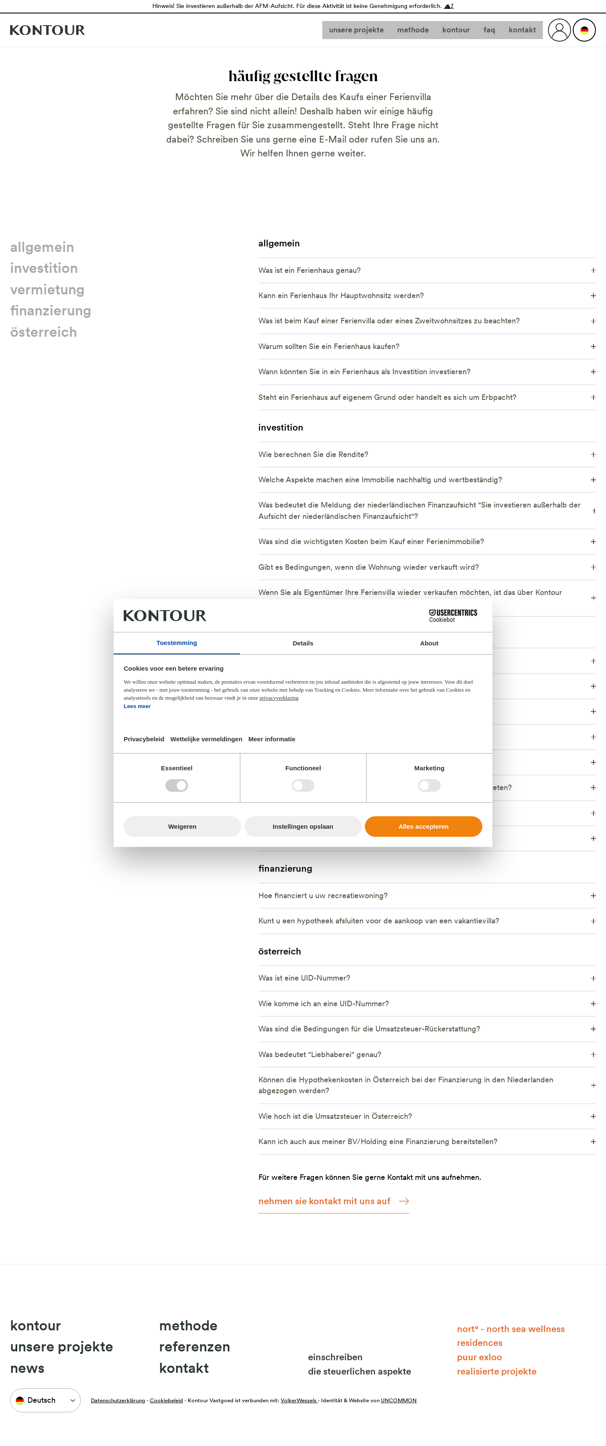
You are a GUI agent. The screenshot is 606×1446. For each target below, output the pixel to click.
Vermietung (47, 289)
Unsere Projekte (356, 29)
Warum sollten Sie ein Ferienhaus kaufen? (427, 346)
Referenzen (194, 1346)
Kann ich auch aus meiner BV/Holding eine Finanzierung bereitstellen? (427, 1141)
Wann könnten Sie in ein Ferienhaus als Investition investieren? (427, 371)
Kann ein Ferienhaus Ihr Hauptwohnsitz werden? (427, 295)
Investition (44, 267)
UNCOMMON (399, 1400)
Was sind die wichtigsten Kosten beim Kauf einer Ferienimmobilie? (427, 541)
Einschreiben (335, 1356)
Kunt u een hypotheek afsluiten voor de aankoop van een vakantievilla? (427, 920)
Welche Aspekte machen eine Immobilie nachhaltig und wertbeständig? (427, 479)
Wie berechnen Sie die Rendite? (427, 454)
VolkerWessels (299, 1400)
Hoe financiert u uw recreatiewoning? (427, 895)
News (27, 1367)
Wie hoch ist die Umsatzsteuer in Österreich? (427, 1116)
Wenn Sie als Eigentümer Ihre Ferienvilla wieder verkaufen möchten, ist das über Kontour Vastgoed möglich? (427, 598)
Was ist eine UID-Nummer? (427, 977)
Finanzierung (50, 310)
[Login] (559, 30)
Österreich (43, 331)
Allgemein (42, 246)
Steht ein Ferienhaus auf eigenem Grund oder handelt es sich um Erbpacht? (427, 397)
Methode (413, 29)
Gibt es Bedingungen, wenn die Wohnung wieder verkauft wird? (427, 567)
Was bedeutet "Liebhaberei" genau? (427, 1054)
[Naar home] (47, 30)
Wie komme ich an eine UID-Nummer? (427, 1003)
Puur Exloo (479, 1356)
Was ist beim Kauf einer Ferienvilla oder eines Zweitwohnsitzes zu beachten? (427, 320)
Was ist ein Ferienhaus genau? (427, 270)
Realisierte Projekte (497, 1371)
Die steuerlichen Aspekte (359, 1371)
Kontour (456, 29)
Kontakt (522, 29)
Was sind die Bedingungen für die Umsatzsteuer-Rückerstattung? (427, 1028)
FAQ (489, 29)
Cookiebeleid (166, 1400)
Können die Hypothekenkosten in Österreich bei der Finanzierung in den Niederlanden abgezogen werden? (427, 1085)
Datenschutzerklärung (118, 1400)
